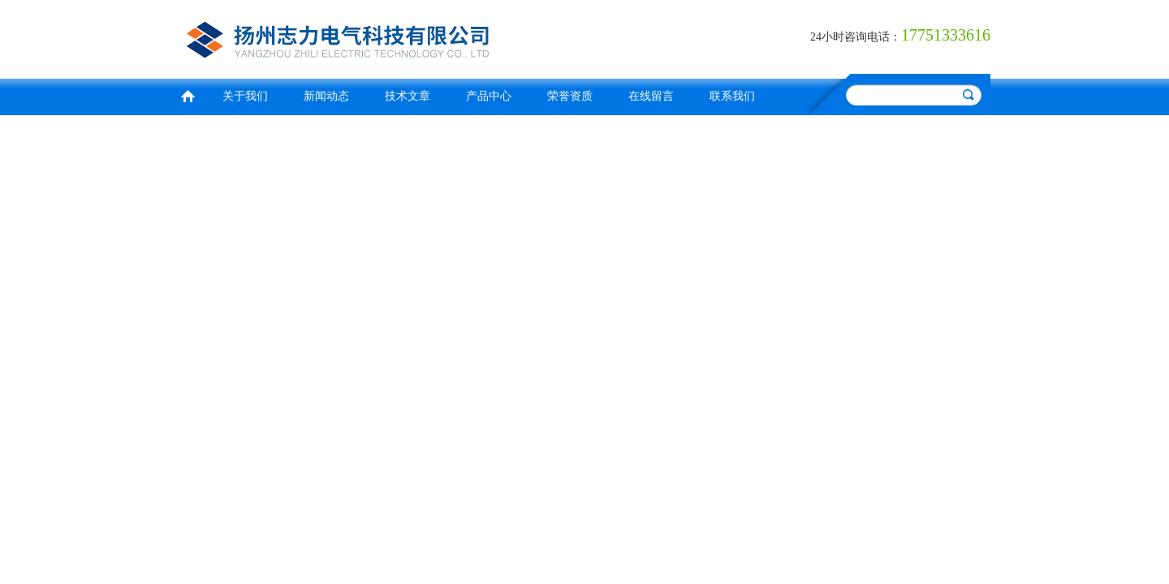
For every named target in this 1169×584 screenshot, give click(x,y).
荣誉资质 (570, 96)
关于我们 (245, 96)
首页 (187, 94)
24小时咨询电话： (855, 37)
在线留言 (651, 96)
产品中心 (488, 96)
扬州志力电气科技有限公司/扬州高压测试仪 (377, 37)
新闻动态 (326, 96)
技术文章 (407, 96)
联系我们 (732, 96)
